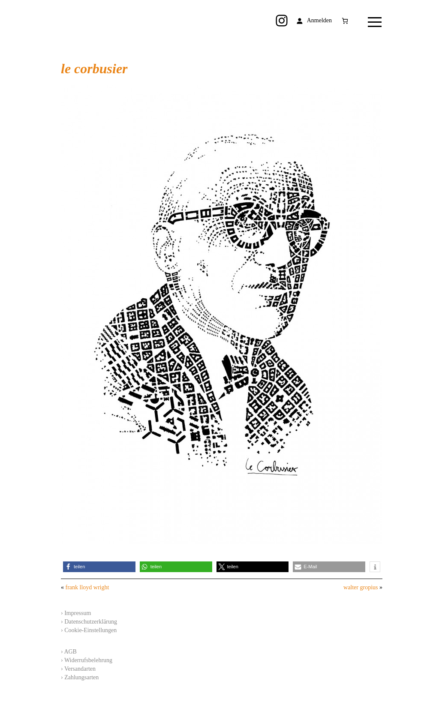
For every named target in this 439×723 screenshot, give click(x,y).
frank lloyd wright (87, 587)
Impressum (77, 613)
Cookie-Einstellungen (90, 630)
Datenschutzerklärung (90, 621)
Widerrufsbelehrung (88, 660)
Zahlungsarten (81, 677)
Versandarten (80, 669)
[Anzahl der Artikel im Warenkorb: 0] (344, 20)
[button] (99, 566)
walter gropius (360, 587)
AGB (70, 651)
